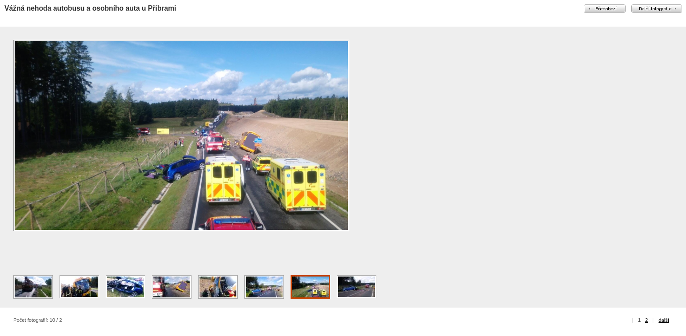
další (663, 320)
